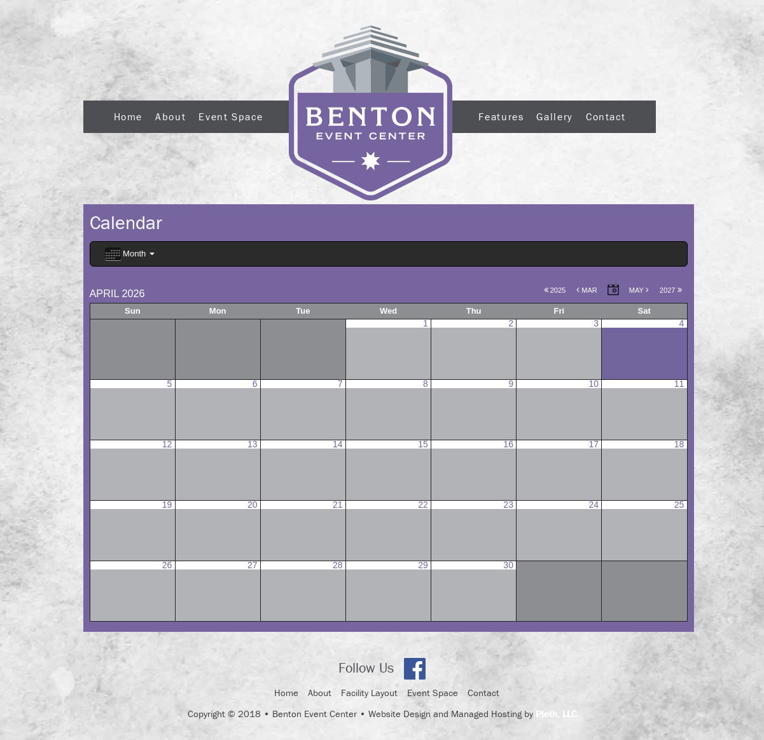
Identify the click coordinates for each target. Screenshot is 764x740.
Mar (586, 290)
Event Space (230, 116)
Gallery (554, 116)
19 (167, 504)
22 (423, 504)
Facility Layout (369, 693)
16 (508, 444)
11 (679, 384)
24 (594, 504)
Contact (605, 116)
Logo (370, 112)
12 (167, 444)
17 (594, 444)
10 (594, 384)
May (639, 290)
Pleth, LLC (556, 714)
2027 (671, 290)
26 (167, 565)
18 (679, 444)
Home (128, 116)
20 (252, 504)
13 (252, 444)
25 (679, 504)
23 (508, 504)
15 (423, 444)
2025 (555, 290)
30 (508, 565)
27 (252, 565)
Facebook (415, 669)
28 (338, 565)
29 (423, 565)
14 (338, 444)
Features (501, 116)
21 (338, 504)
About (170, 116)
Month (130, 254)
